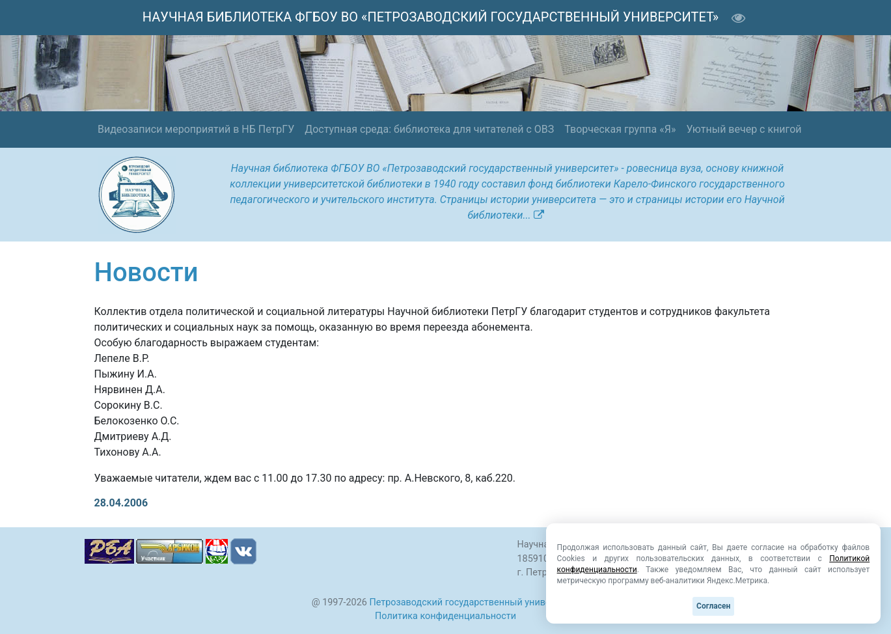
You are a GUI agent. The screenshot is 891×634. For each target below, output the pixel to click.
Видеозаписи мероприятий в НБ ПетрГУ (196, 129)
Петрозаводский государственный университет (474, 602)
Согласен (713, 606)
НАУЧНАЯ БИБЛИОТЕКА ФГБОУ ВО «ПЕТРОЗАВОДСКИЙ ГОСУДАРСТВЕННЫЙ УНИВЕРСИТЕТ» (431, 17)
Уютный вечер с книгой (743, 129)
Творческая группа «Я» (620, 129)
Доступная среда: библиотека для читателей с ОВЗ (429, 129)
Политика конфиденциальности (445, 616)
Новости (146, 272)
